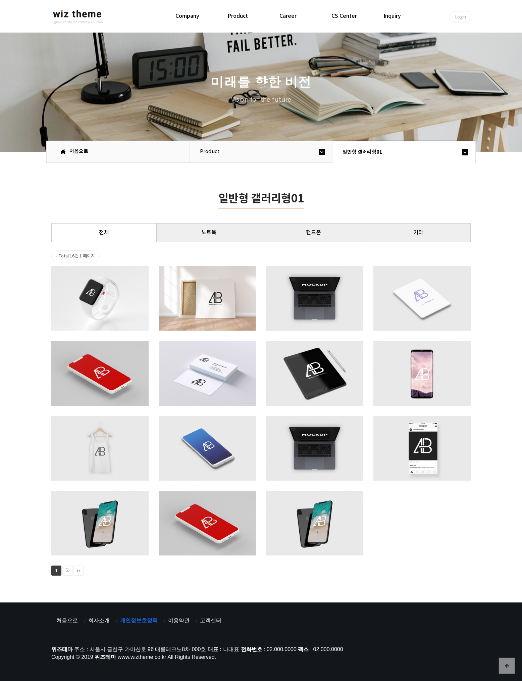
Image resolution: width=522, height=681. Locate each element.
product (237, 16)
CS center (344, 16)
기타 (418, 233)
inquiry (392, 16)
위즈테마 (78, 17)
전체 (104, 233)
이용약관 (179, 620)
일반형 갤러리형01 (362, 152)
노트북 (208, 233)
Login (460, 17)
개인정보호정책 (139, 620)
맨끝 (78, 571)
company (187, 16)
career (288, 16)
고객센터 (210, 620)
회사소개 (99, 620)
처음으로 (67, 620)
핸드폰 (313, 233)
